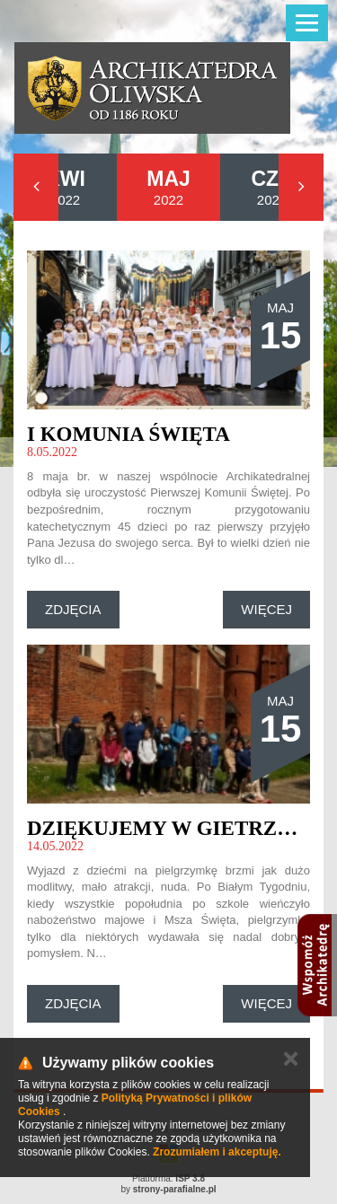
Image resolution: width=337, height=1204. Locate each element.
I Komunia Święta (128, 434)
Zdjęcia (73, 609)
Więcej (266, 609)
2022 (65, 187)
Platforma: (168, 1178)
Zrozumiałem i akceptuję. (217, 1152)
